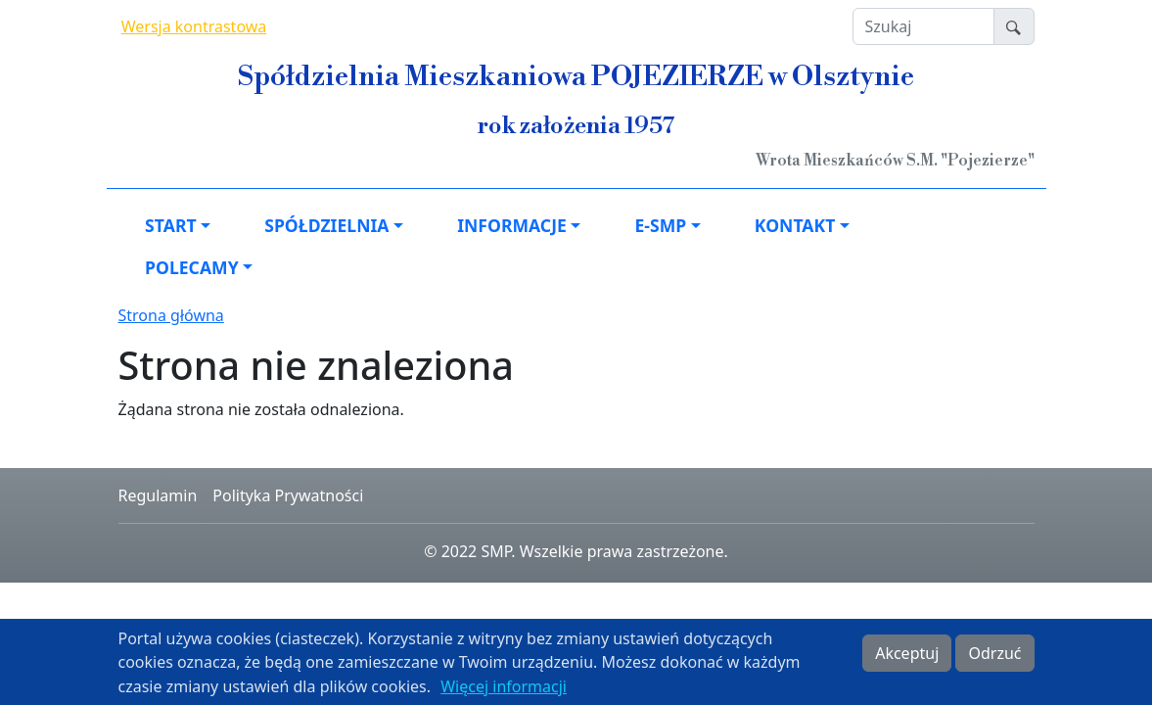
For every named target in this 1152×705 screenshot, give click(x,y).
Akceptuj (907, 657)
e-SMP (660, 225)
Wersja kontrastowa (194, 26)
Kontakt (795, 225)
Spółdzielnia (326, 225)
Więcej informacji (503, 690)
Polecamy (192, 267)
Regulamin (158, 495)
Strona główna (171, 315)
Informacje (512, 225)
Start (170, 225)
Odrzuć (994, 657)
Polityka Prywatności (287, 495)
